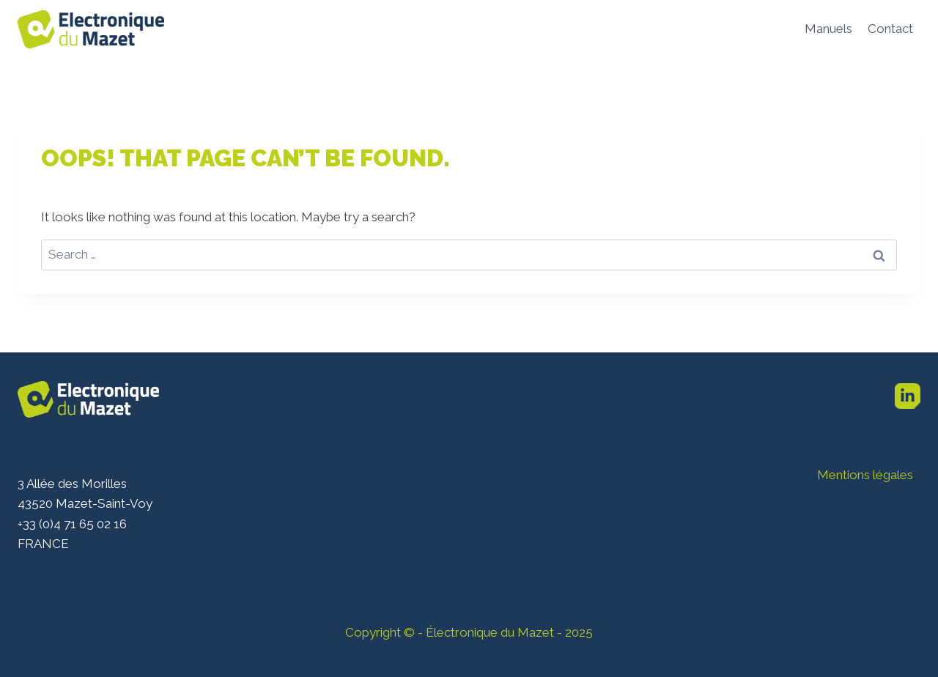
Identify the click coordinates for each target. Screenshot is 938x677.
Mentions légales (865, 474)
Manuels (828, 28)
